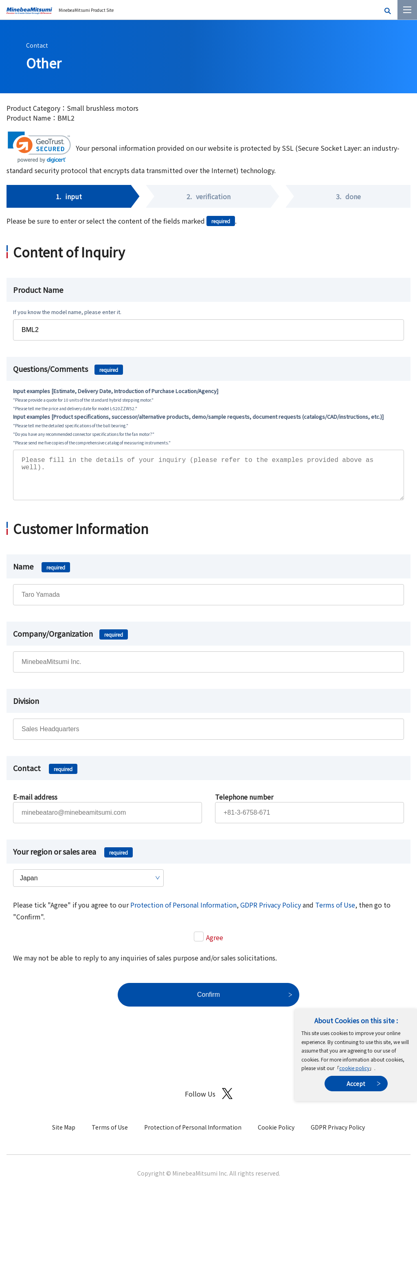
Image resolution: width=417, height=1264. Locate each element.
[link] (39, 147)
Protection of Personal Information (183, 913)
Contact (37, 45)
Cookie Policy (276, 1135)
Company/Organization (70, 641)
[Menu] (407, 10)
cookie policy (354, 1067)
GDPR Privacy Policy (270, 913)
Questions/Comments (68, 368)
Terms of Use (335, 913)
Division (26, 708)
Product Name (38, 289)
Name (41, 574)
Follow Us (209, 1101)
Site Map (63, 1135)
